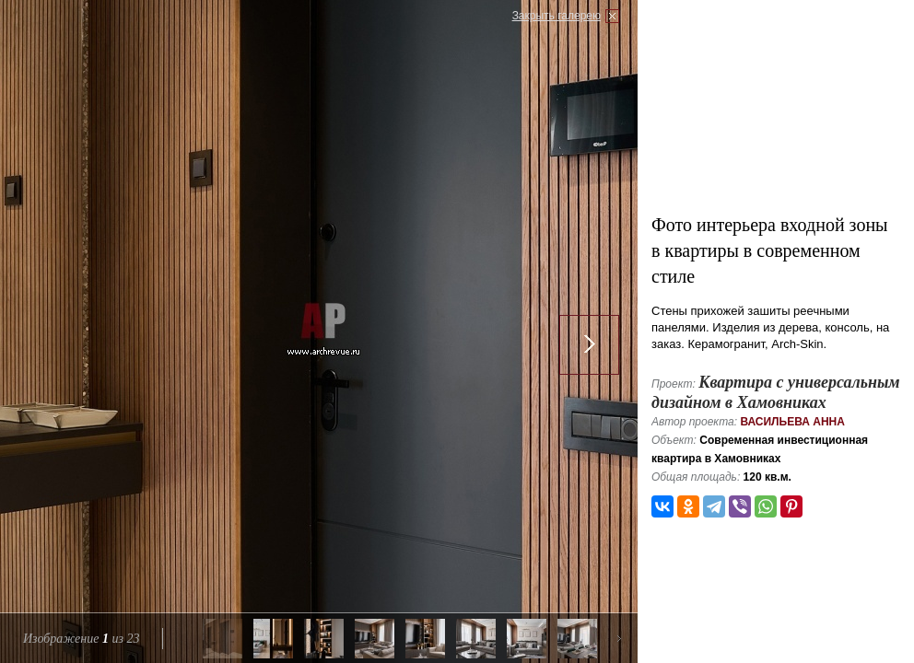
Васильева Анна (792, 421)
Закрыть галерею (556, 15)
